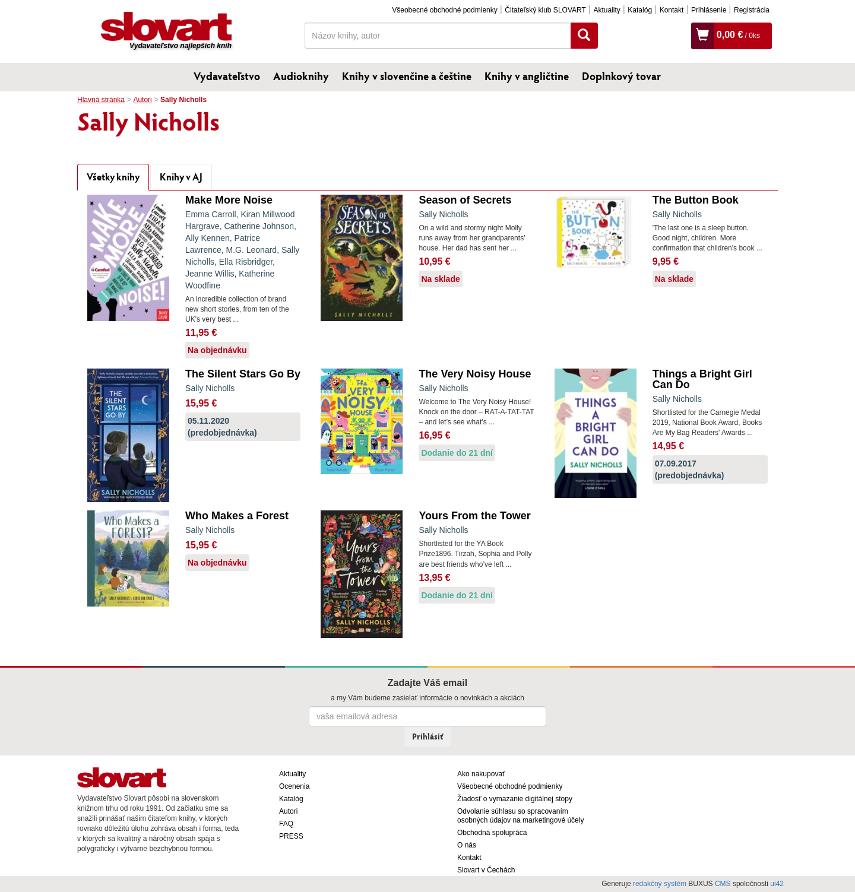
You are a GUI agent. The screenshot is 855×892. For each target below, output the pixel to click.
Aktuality (606, 10)
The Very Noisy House (475, 374)
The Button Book (696, 200)
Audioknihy (301, 76)
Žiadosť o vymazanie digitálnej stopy (514, 799)
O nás (466, 845)
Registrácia (752, 10)
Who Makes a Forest (237, 516)
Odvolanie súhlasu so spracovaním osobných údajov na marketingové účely (520, 815)
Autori (142, 100)
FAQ (286, 824)
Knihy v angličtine (526, 76)
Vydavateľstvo (227, 76)
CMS (723, 884)
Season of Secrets (465, 200)
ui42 (777, 884)
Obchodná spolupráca (492, 832)
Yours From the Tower (474, 516)
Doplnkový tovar (621, 76)
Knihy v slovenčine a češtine (406, 76)
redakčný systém (659, 884)
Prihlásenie (708, 10)
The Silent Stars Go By (242, 374)
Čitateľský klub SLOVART (545, 10)
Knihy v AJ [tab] (181, 176)
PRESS (291, 836)
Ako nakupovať (481, 774)
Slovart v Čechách (486, 870)
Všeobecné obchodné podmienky (444, 10)
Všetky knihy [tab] (113, 176)
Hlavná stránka (101, 100)
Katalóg (640, 10)
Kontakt (672, 10)
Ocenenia (294, 786)
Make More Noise (229, 200)
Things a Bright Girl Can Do (702, 379)
